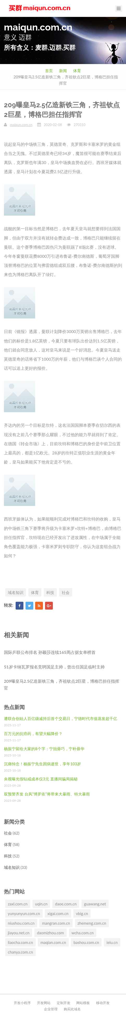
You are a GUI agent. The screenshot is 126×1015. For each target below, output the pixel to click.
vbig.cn (82, 913)
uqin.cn (41, 903)
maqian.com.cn (53, 942)
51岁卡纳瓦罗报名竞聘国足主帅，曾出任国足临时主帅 (54, 666)
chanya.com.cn (20, 952)
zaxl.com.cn (18, 903)
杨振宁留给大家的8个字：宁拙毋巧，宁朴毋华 (44, 748)
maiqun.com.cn (21, 125)
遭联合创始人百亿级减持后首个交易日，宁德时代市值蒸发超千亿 (60, 718)
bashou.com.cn (86, 942)
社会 (66, 592)
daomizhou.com (50, 932)
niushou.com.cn (21, 923)
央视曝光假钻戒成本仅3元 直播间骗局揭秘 (41, 778)
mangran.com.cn (56, 923)
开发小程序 (22, 1003)
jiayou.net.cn (18, 932)
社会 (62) (11, 833)
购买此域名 (72, 1009)
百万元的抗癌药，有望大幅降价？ (33, 733)
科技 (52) (11, 856)
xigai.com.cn (57, 913)
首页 (49, 70)
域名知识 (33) (15, 867)
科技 (50, 592)
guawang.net (95, 903)
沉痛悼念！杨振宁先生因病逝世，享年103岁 (42, 763)
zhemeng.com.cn (92, 923)
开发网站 (44, 1003)
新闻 (63, 70)
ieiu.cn (112, 942)
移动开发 (103, 1003)
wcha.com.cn (83, 932)
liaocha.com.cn (20, 942)
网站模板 (83, 1003)
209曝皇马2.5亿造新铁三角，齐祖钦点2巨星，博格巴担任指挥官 (61, 684)
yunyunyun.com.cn (24, 913)
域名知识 (15, 592)
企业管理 (51, 1009)
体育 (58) (11, 844)
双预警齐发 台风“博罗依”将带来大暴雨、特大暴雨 (47, 794)
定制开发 (63, 1003)
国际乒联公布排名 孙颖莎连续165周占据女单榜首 (50, 652)
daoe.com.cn (66, 903)
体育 (77, 70)
